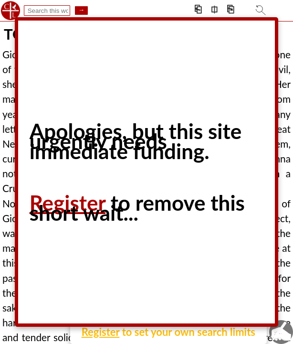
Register (101, 331)
